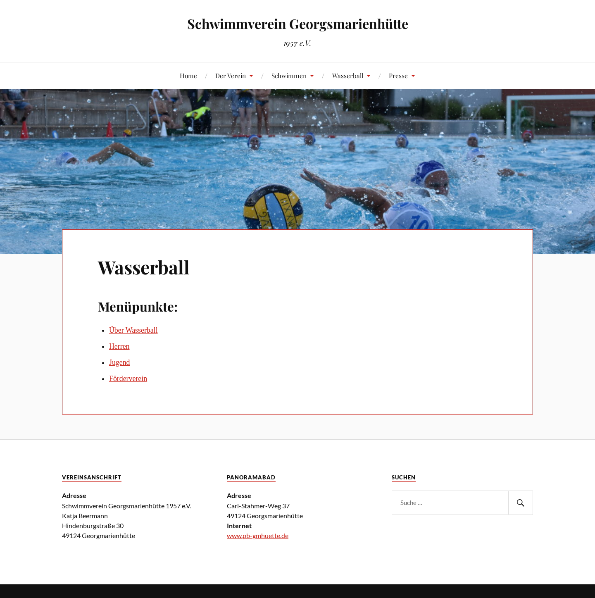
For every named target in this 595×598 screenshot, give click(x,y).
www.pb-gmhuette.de (257, 535)
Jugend (119, 362)
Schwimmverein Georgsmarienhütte (297, 23)
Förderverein (128, 378)
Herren (119, 346)
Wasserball (347, 75)
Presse (398, 75)
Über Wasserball (133, 330)
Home (188, 75)
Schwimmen (289, 75)
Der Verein (230, 75)
